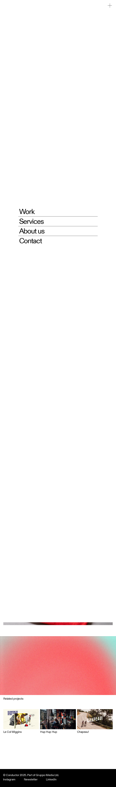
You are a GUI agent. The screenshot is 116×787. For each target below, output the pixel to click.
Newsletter (31, 779)
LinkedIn (51, 779)
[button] (110, 5)
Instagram (9, 779)
